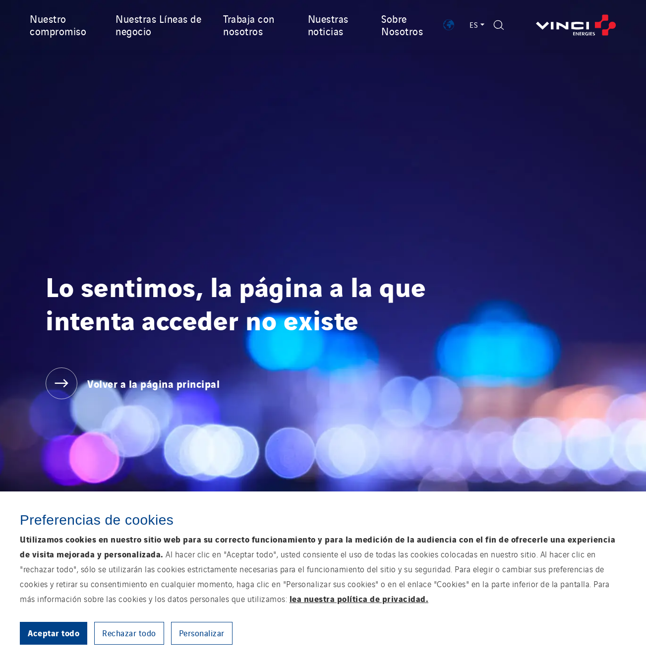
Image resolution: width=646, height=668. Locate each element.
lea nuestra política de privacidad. (359, 598)
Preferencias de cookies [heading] (97, 520)
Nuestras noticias (328, 24)
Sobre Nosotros (402, 24)
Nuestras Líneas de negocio (158, 24)
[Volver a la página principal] (576, 25)
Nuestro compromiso (58, 24)
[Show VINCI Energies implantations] (448, 24)
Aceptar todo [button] (53, 632)
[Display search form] (499, 25)
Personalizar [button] (202, 633)
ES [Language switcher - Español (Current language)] (477, 24)
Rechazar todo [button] (129, 633)
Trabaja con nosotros (249, 24)
